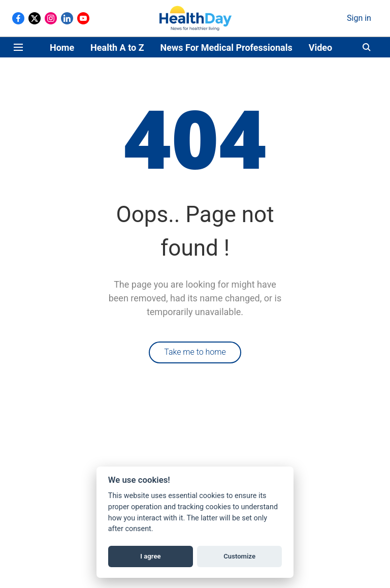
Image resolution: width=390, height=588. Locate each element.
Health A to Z (117, 47)
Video (321, 47)
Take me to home (195, 352)
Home (62, 47)
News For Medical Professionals (226, 47)
